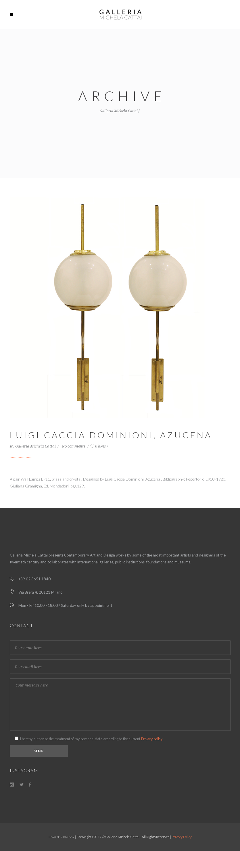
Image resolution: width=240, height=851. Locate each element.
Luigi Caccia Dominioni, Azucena (111, 435)
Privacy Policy (182, 837)
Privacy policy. (152, 739)
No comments (74, 446)
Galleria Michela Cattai (119, 111)
